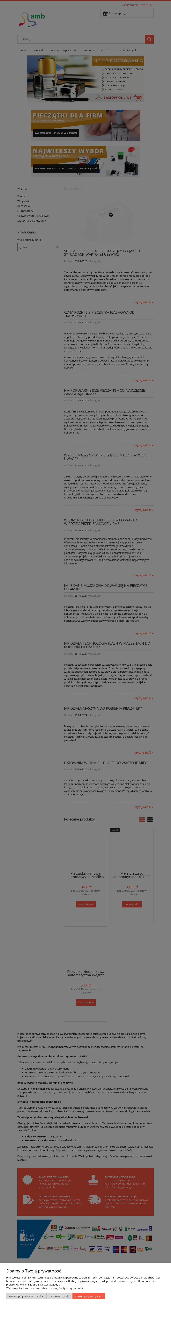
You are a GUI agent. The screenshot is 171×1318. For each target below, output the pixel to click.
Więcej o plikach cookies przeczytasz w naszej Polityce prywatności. (44, 1288)
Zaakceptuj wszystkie (88, 1296)
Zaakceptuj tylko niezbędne (26, 1296)
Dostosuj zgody (59, 1296)
